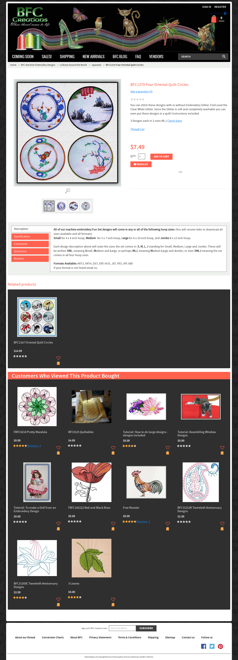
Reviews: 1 (143, 522)
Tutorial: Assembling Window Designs (197, 434)
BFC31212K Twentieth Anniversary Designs (200, 509)
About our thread (25, 637)
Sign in (206, 7)
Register (220, 7)
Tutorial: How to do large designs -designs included (145, 434)
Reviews (19, 259)
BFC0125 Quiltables (81, 432)
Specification (22, 236)
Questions (20, 251)
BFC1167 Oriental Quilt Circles (33, 342)
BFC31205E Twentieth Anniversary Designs (36, 585)
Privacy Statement (100, 637)
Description (21, 229)
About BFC (76, 637)
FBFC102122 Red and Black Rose (89, 508)
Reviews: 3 (34, 446)
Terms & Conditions (129, 637)
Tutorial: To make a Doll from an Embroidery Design (35, 509)
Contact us (188, 637)
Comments (21, 244)
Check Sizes (174, 121)
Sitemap (170, 637)
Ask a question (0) (141, 92)
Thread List (137, 129)
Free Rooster (131, 508)
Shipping (153, 637)
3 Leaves (73, 583)
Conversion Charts (53, 637)
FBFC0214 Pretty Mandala (30, 432)
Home (13, 65)
